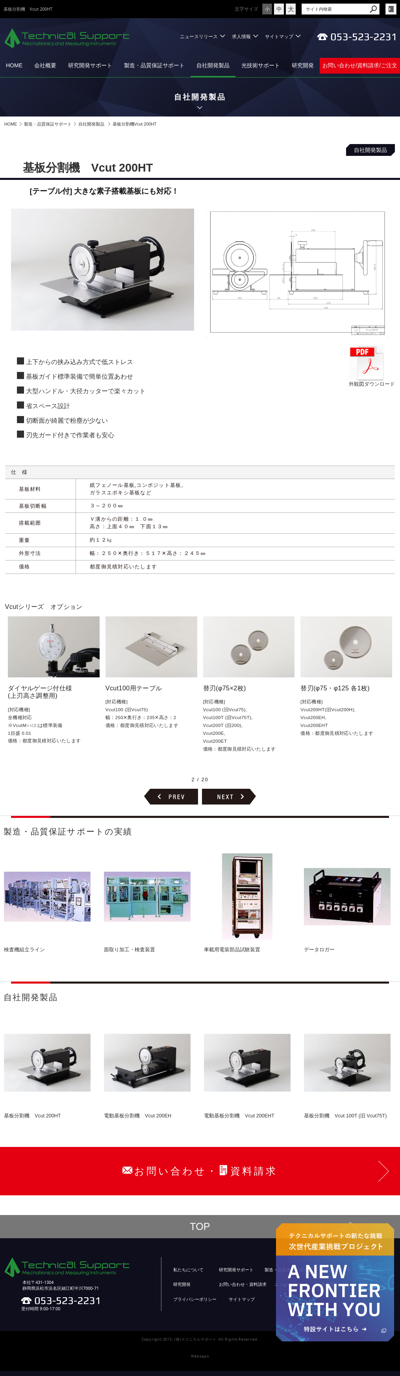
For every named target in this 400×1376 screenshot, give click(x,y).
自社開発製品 (213, 65)
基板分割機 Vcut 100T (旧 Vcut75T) (345, 1116)
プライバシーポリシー (195, 1299)
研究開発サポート (90, 65)
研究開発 (303, 65)
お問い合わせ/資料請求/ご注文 (359, 65)
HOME (14, 65)
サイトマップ (279, 36)
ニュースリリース (199, 36)
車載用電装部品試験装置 (232, 949)
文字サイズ (246, 9)
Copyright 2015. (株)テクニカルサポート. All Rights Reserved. (200, 1339)
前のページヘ (171, 797)
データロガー (319, 949)
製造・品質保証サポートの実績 (68, 831)
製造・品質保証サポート (154, 65)
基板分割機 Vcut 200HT (32, 1116)
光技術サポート (260, 65)
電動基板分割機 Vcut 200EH (137, 1116)
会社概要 (45, 65)
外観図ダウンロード (372, 380)
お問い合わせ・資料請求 (243, 1284)
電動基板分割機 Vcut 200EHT (239, 1116)
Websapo (200, 1356)
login (390, 9)
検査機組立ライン (24, 949)
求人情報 (241, 36)
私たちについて (188, 1269)
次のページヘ (229, 797)
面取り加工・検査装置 (129, 949)
